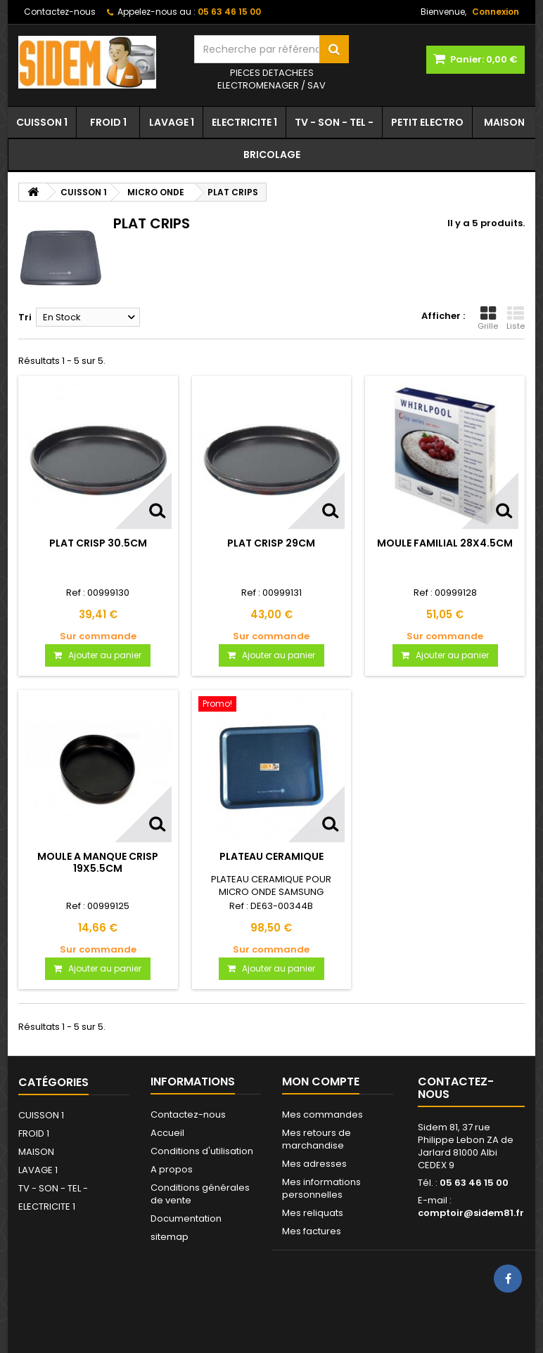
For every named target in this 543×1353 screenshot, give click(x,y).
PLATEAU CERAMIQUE (271, 856)
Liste (515, 318)
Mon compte (320, 1081)
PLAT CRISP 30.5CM (98, 543)
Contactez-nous (60, 12)
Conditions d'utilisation (202, 1151)
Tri (25, 317)
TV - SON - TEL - (334, 122)
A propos (172, 1169)
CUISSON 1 (42, 122)
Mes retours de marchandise (316, 1139)
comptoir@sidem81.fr (471, 1213)
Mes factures (311, 1231)
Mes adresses (314, 1163)
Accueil (167, 1132)
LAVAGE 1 (171, 122)
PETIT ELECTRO (427, 122)
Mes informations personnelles (321, 1188)
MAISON (504, 122)
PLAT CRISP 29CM (271, 543)
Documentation (186, 1218)
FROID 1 (108, 122)
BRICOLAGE (271, 155)
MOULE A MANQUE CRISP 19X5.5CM (97, 862)
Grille (488, 318)
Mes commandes (322, 1114)
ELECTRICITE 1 (244, 122)
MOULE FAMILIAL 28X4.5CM (445, 543)
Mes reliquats (312, 1213)
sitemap (170, 1236)
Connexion (495, 12)
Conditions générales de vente (200, 1194)
